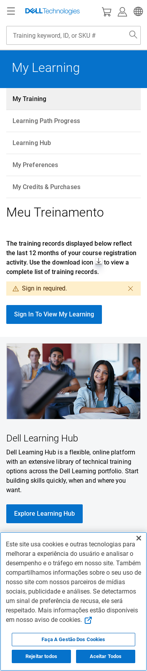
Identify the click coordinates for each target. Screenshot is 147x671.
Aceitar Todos (106, 656)
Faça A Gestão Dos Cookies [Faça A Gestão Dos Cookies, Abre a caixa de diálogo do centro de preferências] (73, 639)
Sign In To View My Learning (54, 314)
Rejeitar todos (41, 656)
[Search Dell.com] (133, 35)
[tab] (73, 99)
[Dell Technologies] (52, 11)
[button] (137, 11)
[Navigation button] (11, 11)
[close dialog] (111, 288)
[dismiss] (130, 288)
